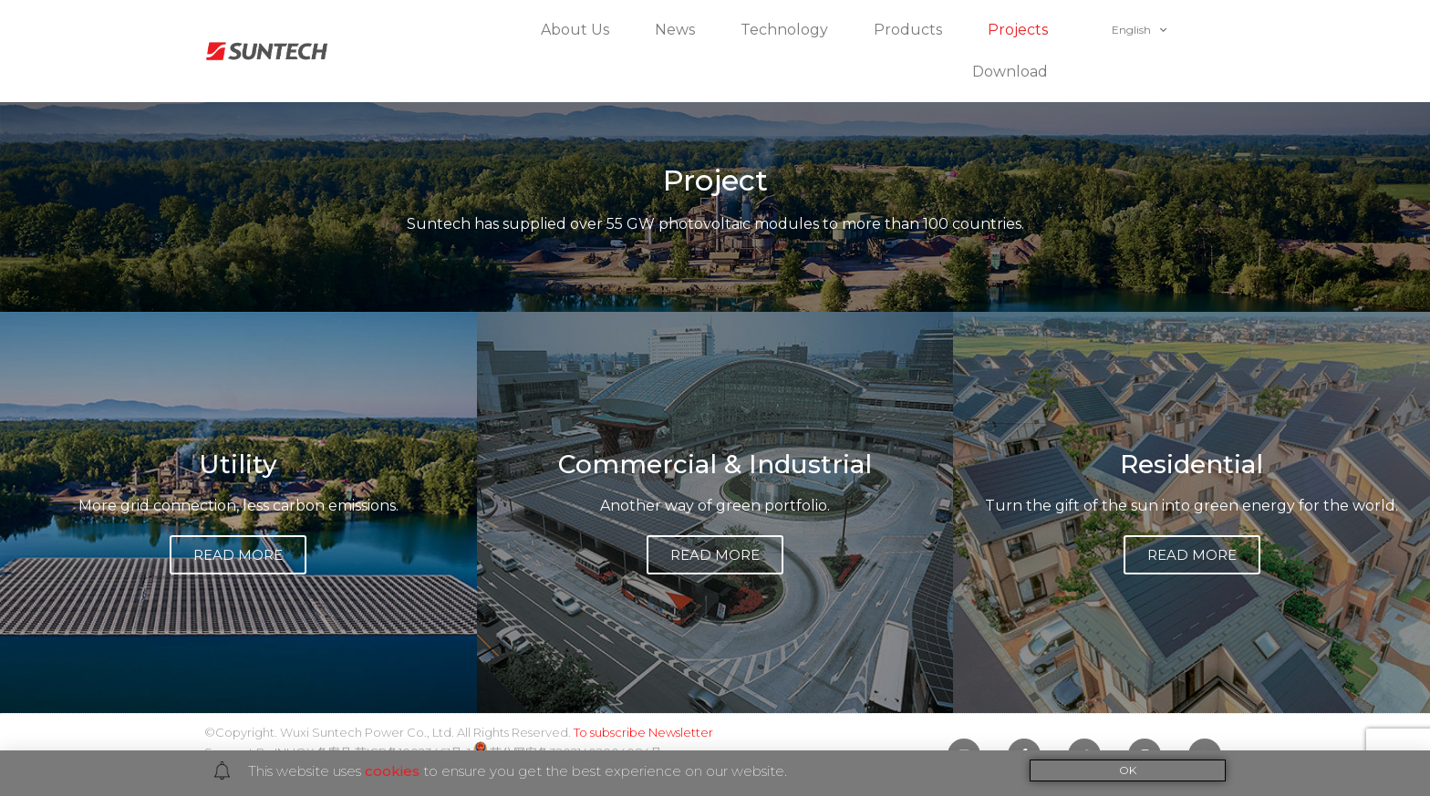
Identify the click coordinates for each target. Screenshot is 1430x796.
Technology (789, 30)
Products (912, 30)
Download (1014, 72)
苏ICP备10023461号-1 (413, 752)
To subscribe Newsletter (643, 732)
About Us (579, 30)
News (679, 30)
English (1139, 30)
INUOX (294, 752)
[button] (238, 554)
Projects (1022, 30)
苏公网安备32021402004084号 (567, 752)
